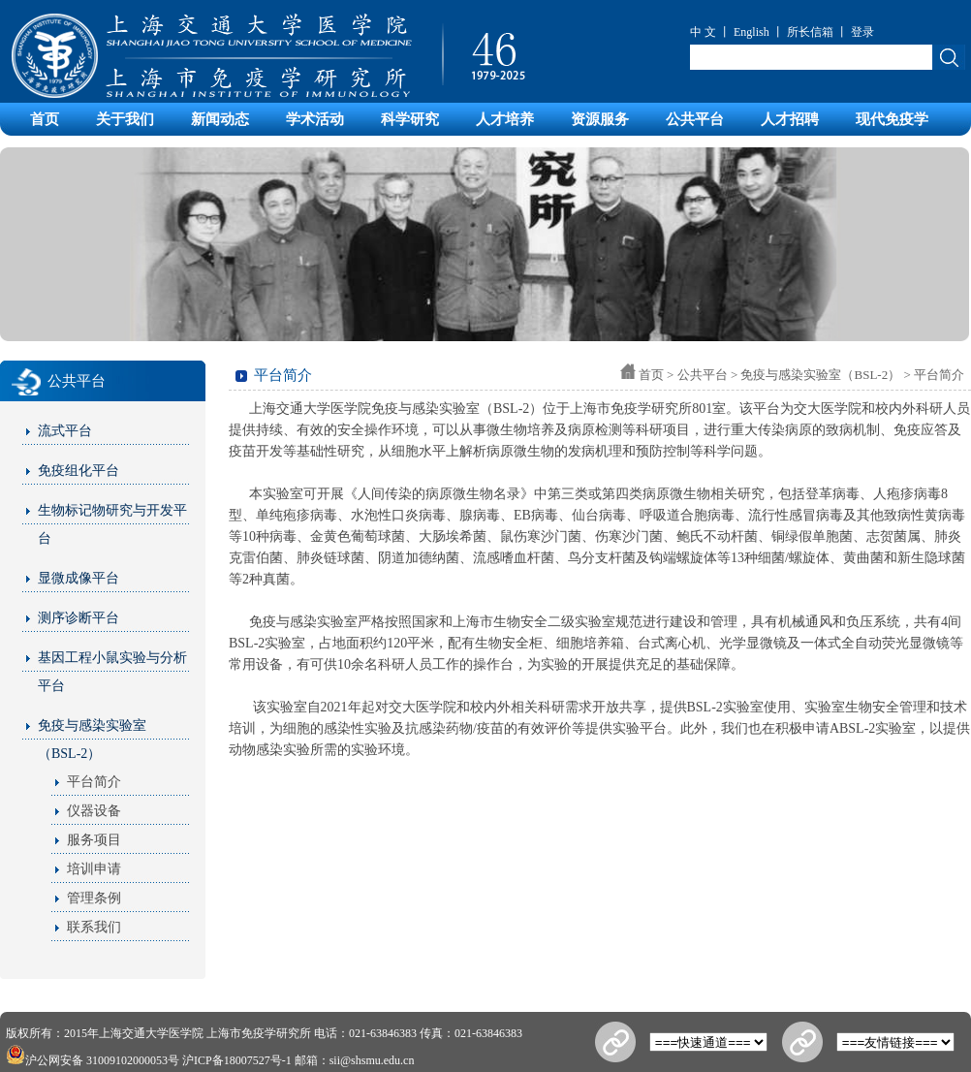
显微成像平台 (78, 578)
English (751, 32)
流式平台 (65, 431)
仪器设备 (94, 811)
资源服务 (600, 119)
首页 (44, 119)
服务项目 (94, 840)
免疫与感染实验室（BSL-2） (92, 739)
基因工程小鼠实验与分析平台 (112, 671)
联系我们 (94, 927)
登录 (862, 32)
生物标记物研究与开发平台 (112, 524)
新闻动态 (220, 119)
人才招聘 (790, 119)
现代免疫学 (892, 119)
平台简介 (94, 781)
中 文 (703, 32)
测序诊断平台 (78, 618)
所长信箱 (810, 32)
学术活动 (315, 119)
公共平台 (695, 119)
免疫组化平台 (78, 470)
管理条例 (94, 898)
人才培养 (505, 119)
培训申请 (94, 869)
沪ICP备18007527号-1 (237, 1060)
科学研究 (410, 119)
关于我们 (125, 119)
